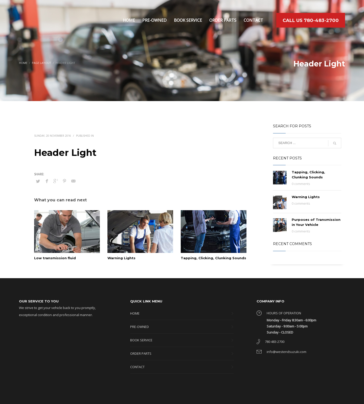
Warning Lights (121, 258)
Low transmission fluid (55, 258)
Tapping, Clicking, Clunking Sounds (213, 258)
